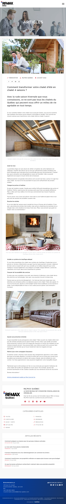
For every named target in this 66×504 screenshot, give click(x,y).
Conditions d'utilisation (30, 499)
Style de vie (38, 424)
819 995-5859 (10, 490)
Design (7, 427)
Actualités (8, 424)
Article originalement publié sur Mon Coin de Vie (21, 377)
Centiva (36, 501)
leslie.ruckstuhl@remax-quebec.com (18, 491)
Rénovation (12, 78)
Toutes (7, 416)
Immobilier (38, 419)
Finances (37, 416)
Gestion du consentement (45, 499)
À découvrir (9, 419)
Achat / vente (9, 422)
